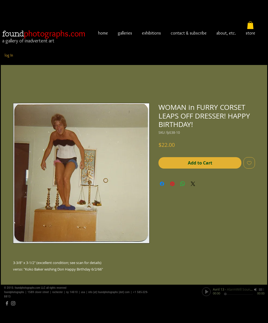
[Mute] (255, 289)
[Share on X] (193, 184)
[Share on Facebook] (162, 184)
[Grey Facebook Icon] (7, 303)
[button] (250, 25)
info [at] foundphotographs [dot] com (109, 292)
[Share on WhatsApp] (182, 184)
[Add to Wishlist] (249, 163)
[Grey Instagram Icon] (13, 303)
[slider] (261, 289)
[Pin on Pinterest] (172, 184)
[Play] (206, 291)
